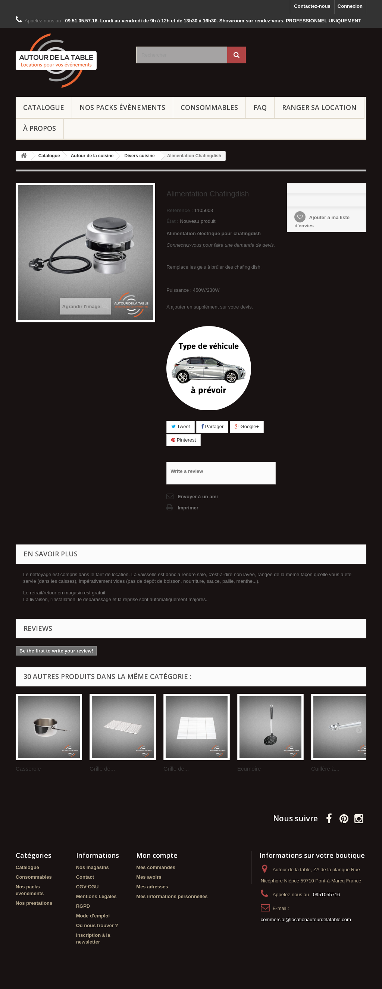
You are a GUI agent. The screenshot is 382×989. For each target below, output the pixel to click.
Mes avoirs (148, 877)
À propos (39, 128)
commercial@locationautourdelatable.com (306, 919)
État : (172, 221)
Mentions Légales (96, 896)
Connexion (350, 6)
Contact (85, 877)
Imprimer (188, 508)
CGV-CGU (87, 887)
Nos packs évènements (122, 107)
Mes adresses (152, 887)
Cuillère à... (325, 768)
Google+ (247, 426)
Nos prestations (34, 903)
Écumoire (249, 768)
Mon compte (157, 855)
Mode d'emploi (93, 916)
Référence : (179, 210)
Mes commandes (155, 867)
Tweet (180, 426)
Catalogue (43, 107)
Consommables (209, 107)
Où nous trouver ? (97, 925)
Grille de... (102, 768)
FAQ (260, 107)
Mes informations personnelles (171, 896)
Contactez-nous (312, 6)
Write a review (186, 471)
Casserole (28, 768)
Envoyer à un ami (198, 496)
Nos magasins (92, 867)
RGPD (83, 906)
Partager (212, 426)
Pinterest (183, 440)
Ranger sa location (319, 107)
